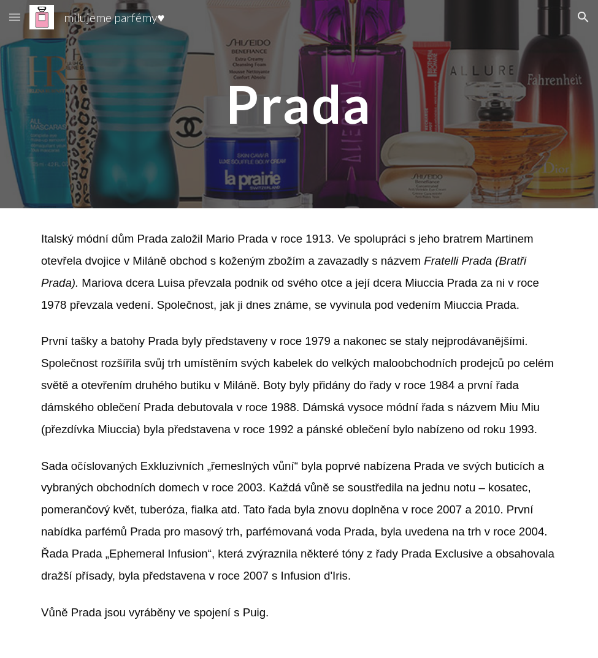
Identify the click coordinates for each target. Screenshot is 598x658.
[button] (14, 17)
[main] (299, 104)
